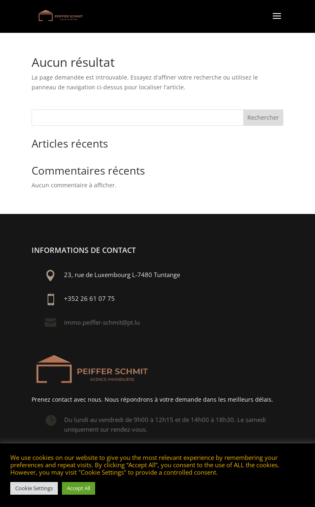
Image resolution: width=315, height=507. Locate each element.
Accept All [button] (78, 488)
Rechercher (263, 117)
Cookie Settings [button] (34, 488)
